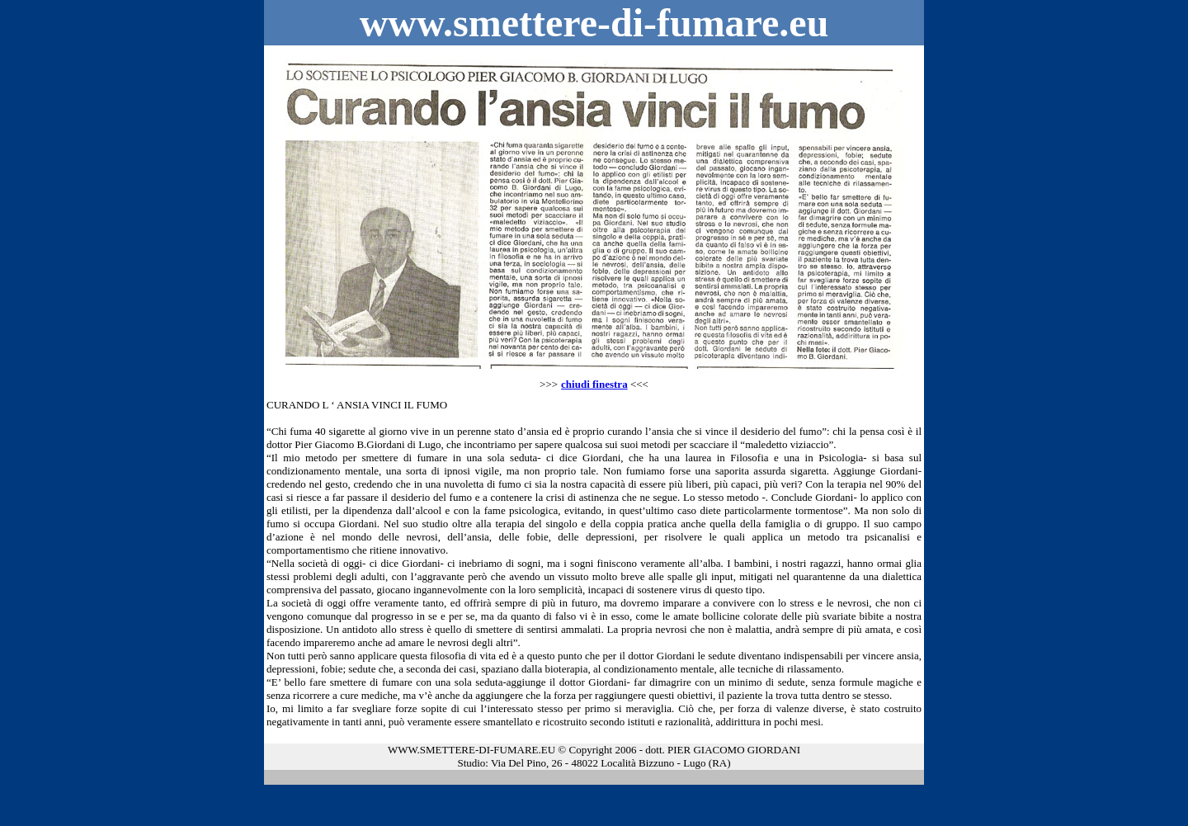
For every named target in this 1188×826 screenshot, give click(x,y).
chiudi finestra (594, 384)
